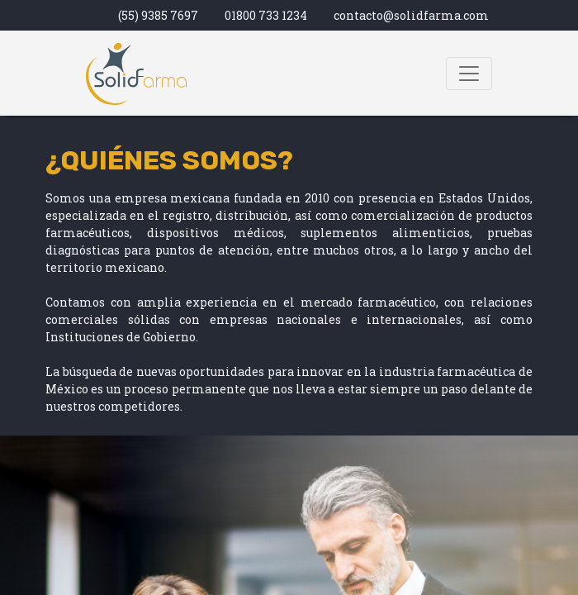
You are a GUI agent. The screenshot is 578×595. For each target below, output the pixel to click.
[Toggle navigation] (469, 73)
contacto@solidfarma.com (411, 15)
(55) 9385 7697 (158, 15)
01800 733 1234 (266, 15)
